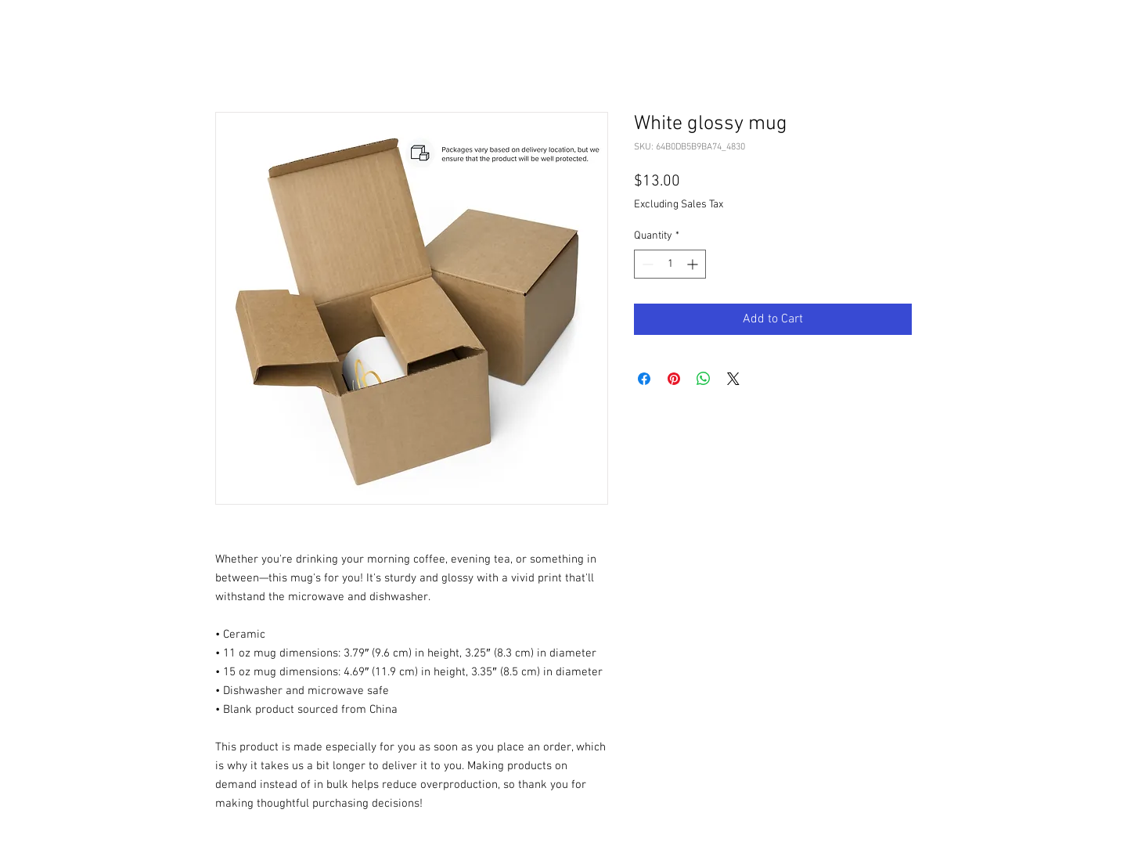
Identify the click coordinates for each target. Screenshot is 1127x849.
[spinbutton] (670, 264)
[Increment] (694, 264)
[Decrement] (646, 264)
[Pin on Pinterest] (673, 378)
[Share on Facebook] (644, 378)
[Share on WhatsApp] (703, 378)
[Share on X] (733, 378)
